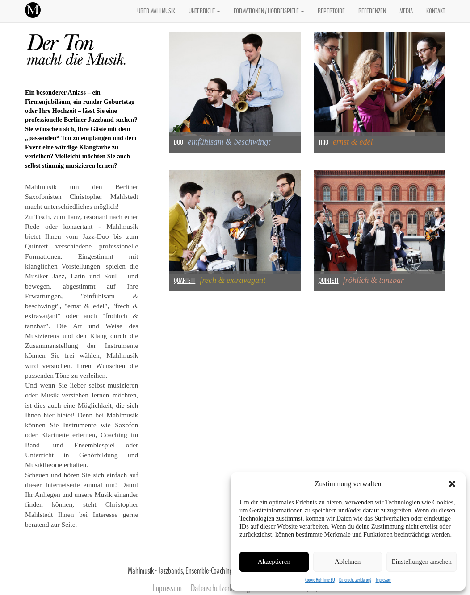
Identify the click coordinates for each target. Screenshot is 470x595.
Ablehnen (348, 561)
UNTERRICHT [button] (204, 11)
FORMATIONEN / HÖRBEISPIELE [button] (269, 11)
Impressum (383, 579)
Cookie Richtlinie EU (320, 579)
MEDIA (406, 11)
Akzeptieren (274, 561)
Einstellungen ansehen (421, 561)
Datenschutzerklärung (355, 579)
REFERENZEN (372, 11)
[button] (452, 483)
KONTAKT (435, 11)
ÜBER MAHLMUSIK (156, 11)
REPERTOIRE (331, 11)
